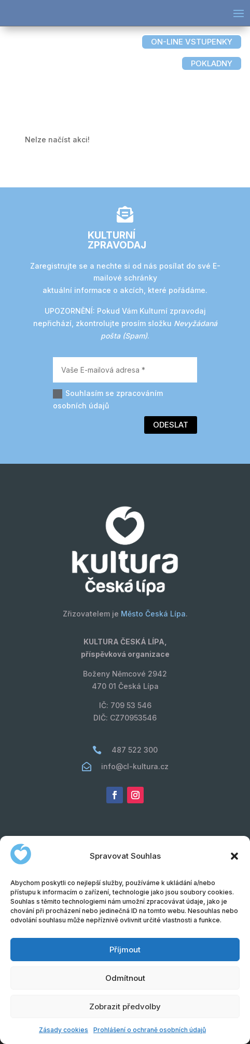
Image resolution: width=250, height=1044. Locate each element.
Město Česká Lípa (153, 613)
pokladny (211, 63)
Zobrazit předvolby (125, 1006)
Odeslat (170, 425)
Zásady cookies (63, 1030)
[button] (234, 856)
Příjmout (125, 949)
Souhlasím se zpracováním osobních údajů (108, 399)
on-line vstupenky (191, 42)
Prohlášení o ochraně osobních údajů (149, 1030)
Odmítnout (125, 978)
